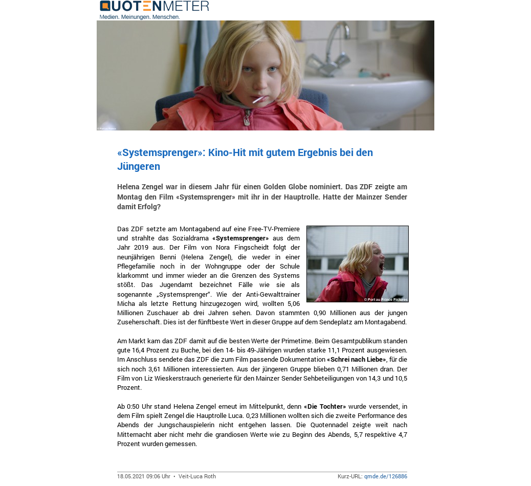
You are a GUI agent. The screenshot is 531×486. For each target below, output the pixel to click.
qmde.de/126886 (385, 476)
